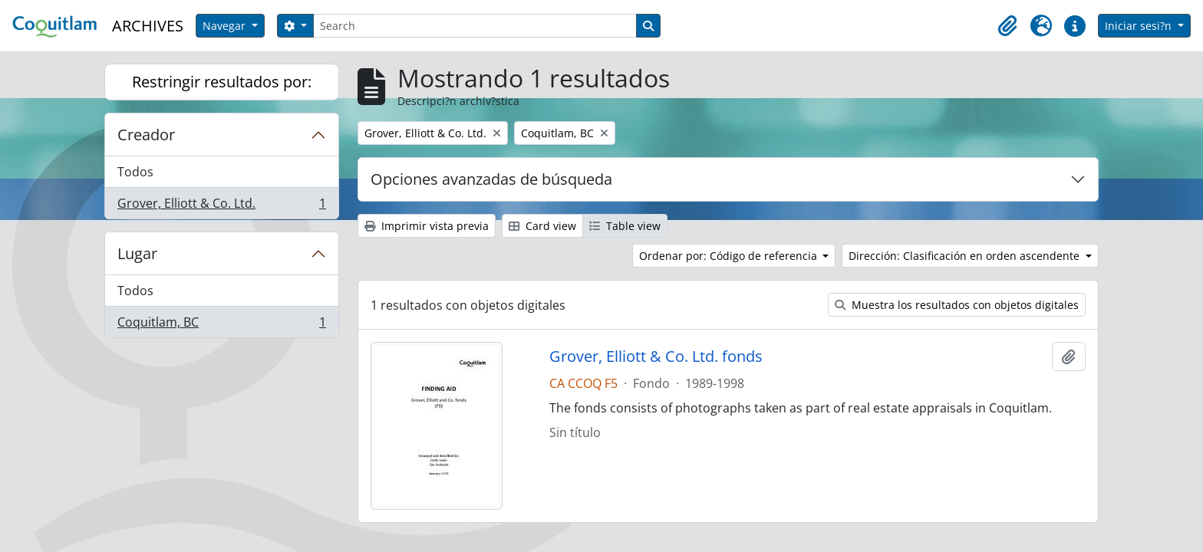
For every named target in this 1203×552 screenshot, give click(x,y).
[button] (1007, 26)
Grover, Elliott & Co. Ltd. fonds (656, 356)
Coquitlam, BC (221, 325)
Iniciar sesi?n (1140, 25)
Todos (135, 171)
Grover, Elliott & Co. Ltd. (221, 206)
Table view (625, 226)
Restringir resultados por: (221, 81)
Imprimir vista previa (426, 226)
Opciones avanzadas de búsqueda (491, 179)
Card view (542, 226)
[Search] (475, 26)
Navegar (226, 25)
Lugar (137, 253)
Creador (146, 134)
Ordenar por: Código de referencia (729, 255)
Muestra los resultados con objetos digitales (957, 304)
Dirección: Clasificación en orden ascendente (966, 255)
